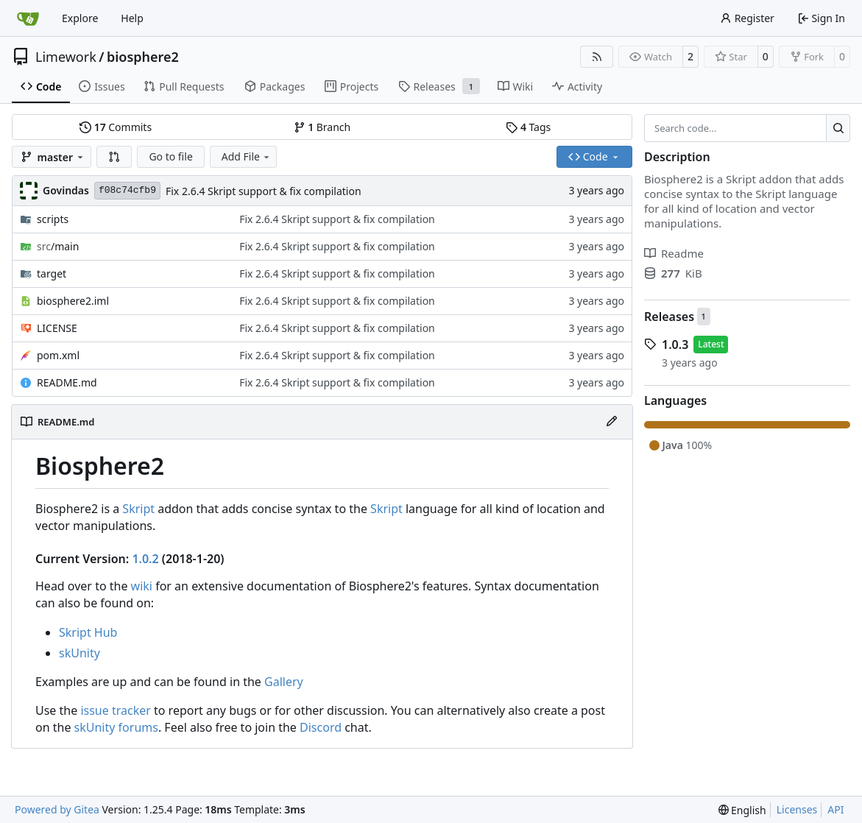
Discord (321, 727)
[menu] (742, 810)
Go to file (170, 156)
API (835, 809)
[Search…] (838, 128)
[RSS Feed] (597, 57)
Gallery (283, 682)
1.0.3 (675, 344)
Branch (322, 127)
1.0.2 (145, 559)
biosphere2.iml (73, 301)
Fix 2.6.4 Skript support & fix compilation (263, 191)
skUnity (79, 653)
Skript (138, 509)
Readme (674, 253)
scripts (52, 219)
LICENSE (57, 328)
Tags (528, 127)
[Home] (28, 18)
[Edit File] (611, 421)
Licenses (797, 809)
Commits (116, 127)
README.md (67, 382)
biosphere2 (143, 56)
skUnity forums (116, 727)
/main (58, 246)
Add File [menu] (247, 156)
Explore (80, 18)
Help (132, 18)
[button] (114, 157)
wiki (141, 586)
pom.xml (58, 355)
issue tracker (115, 710)
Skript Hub (88, 632)
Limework (65, 56)
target (51, 273)
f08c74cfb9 (127, 190)
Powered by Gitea (57, 809)
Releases (669, 316)
